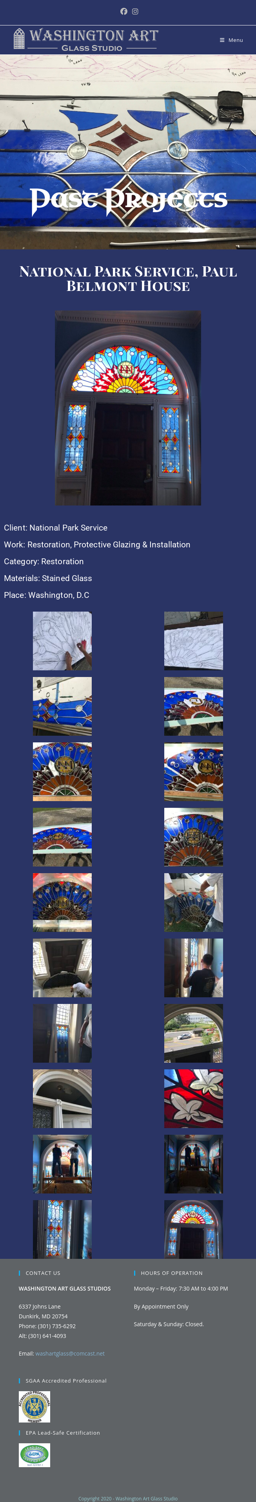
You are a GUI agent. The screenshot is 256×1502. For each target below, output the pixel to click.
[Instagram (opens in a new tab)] (134, 11)
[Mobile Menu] (231, 39)
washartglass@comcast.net (70, 1353)
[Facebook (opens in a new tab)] (124, 11)
